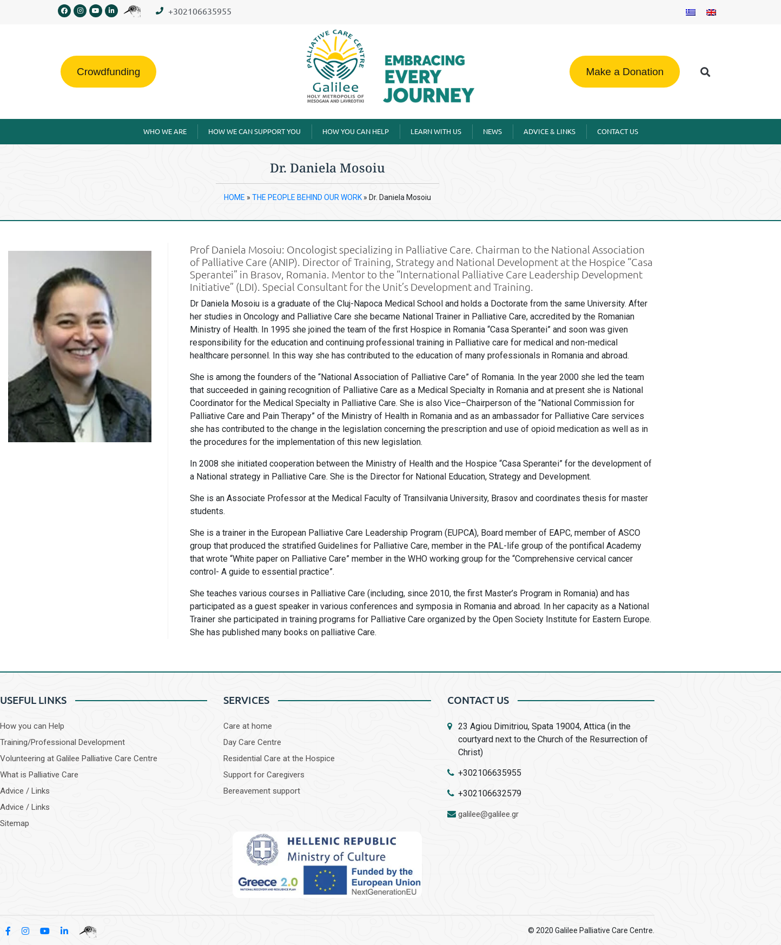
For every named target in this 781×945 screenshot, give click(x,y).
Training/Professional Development (62, 742)
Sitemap (14, 823)
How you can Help (32, 726)
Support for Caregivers (264, 775)
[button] (705, 72)
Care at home (247, 726)
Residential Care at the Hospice (279, 758)
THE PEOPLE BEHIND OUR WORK (307, 197)
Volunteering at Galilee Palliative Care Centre (78, 758)
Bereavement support (261, 791)
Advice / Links (25, 791)
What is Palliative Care (39, 775)
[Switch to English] (711, 12)
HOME (234, 197)
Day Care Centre (252, 742)
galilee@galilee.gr (488, 814)
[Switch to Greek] (690, 12)
